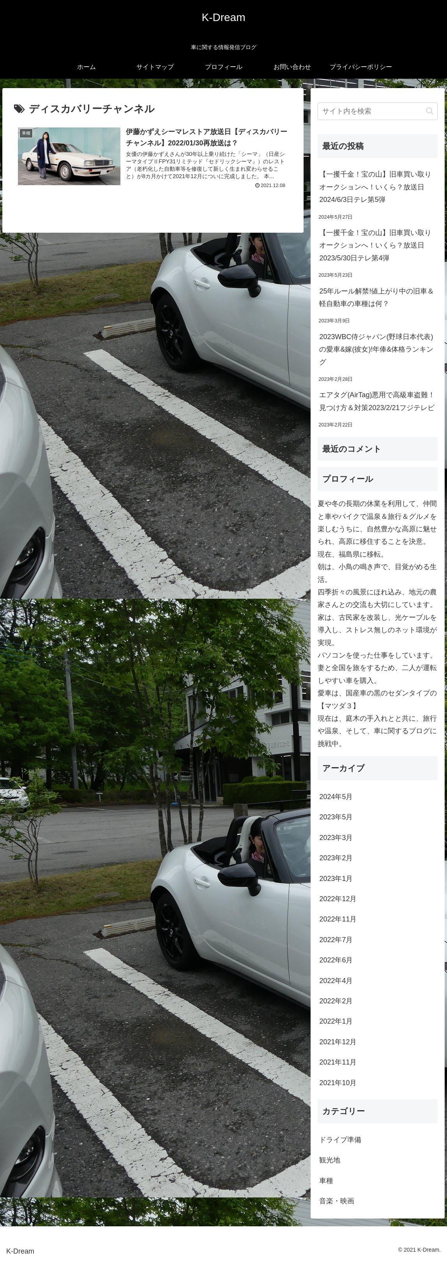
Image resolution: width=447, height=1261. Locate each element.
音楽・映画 (336, 1201)
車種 (326, 1181)
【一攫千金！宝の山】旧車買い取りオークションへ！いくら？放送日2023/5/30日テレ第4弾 (375, 245)
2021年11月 (338, 1062)
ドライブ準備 (340, 1140)
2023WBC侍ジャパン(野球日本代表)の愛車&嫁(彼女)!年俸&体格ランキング (376, 349)
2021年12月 (338, 1042)
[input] (378, 111)
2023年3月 (336, 838)
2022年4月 (336, 981)
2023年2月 (336, 858)
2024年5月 (336, 797)
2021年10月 (338, 1083)
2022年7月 (336, 940)
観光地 (329, 1160)
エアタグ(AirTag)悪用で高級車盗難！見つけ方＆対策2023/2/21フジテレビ (377, 401)
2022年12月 (338, 899)
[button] (429, 110)
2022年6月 (336, 960)
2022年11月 (338, 919)
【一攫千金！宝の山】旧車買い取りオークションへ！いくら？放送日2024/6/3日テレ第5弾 (375, 186)
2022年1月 (336, 1021)
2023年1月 (336, 879)
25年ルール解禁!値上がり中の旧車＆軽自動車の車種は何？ (376, 297)
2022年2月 (336, 1001)
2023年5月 (336, 817)
